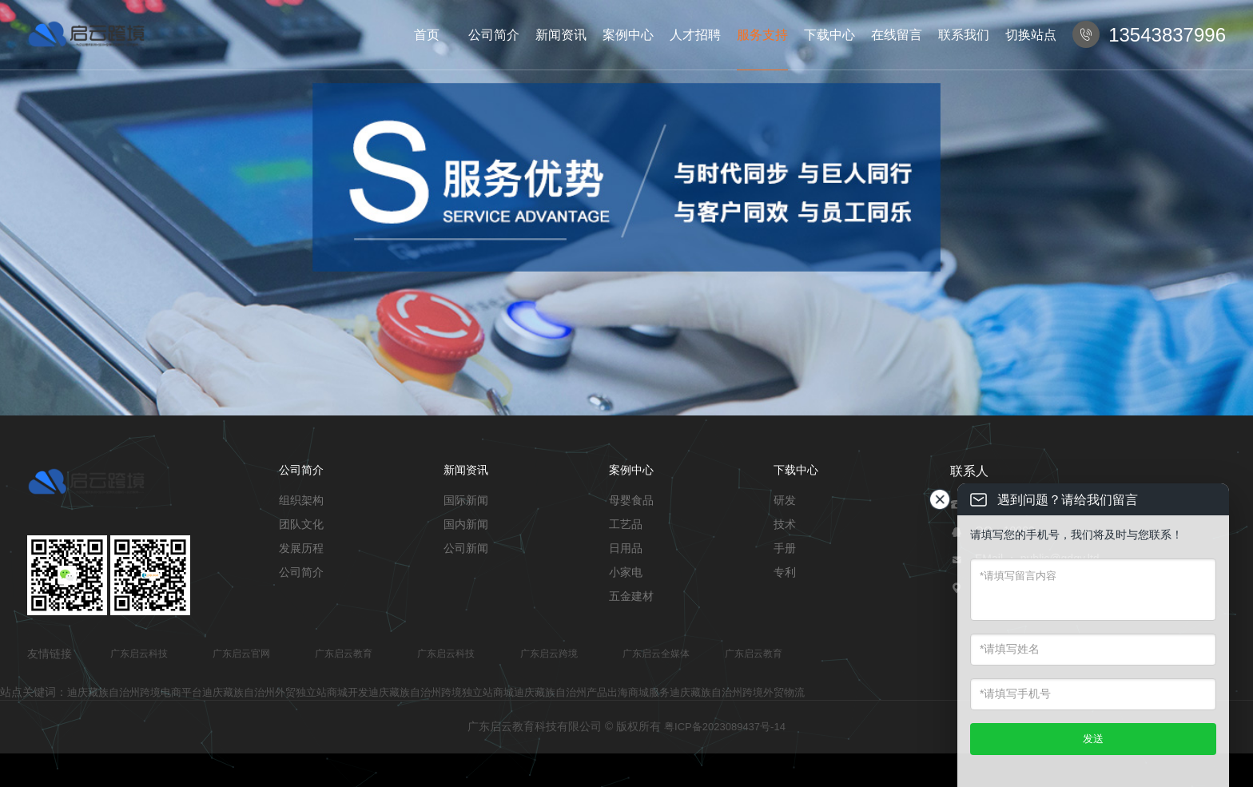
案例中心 (628, 35)
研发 (785, 500)
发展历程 (301, 548)
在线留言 (896, 35)
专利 (785, 572)
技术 (785, 524)
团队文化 (301, 524)
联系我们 (963, 35)
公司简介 (493, 35)
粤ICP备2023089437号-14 (725, 727)
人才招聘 (695, 35)
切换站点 (1030, 35)
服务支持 (762, 35)
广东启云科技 (139, 653)
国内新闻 (466, 524)
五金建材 (631, 596)
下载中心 (829, 35)
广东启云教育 (343, 653)
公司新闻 (466, 548)
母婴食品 (631, 500)
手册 (785, 548)
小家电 (625, 572)
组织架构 (301, 500)
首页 (427, 35)
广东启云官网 (241, 653)
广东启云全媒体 (656, 653)
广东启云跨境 (549, 653)
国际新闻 (466, 500)
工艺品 (625, 524)
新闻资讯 (561, 35)
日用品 (625, 548)
